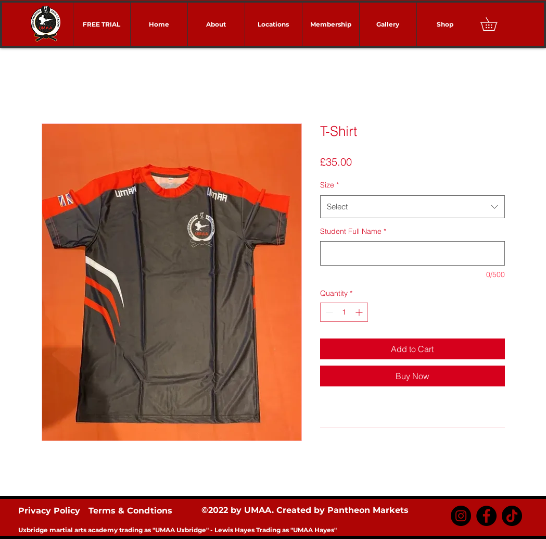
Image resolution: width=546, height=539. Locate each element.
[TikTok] (512, 516)
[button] (495, 24)
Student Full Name (353, 231)
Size (329, 185)
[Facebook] (486, 516)
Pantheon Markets (368, 510)
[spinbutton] (344, 312)
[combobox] (412, 206)
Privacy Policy (49, 511)
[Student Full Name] (412, 253)
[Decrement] (328, 312)
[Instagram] (461, 516)
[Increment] (359, 312)
